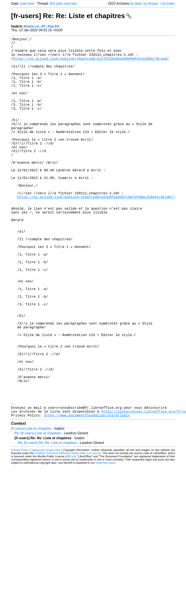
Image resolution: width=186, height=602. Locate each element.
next (31, 3)
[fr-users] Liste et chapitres (31, 512)
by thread (150, 3)
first (52, 3)
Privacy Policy (19, 533)
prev (23, 3)
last (74, 3)
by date (135, 3)
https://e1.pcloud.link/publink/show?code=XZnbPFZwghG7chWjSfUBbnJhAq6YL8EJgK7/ (96, 231)
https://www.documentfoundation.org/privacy (87, 498)
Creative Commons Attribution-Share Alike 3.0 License (68, 536)
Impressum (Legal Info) (45, 533)
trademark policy (105, 546)
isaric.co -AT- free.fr (41, 26)
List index (167, 3)
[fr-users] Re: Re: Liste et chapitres (71, 16)
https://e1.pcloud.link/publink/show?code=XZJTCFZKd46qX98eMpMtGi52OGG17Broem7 (91, 63)
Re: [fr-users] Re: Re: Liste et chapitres (47, 526)
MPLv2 (70, 539)
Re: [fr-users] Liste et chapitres (38, 516)
